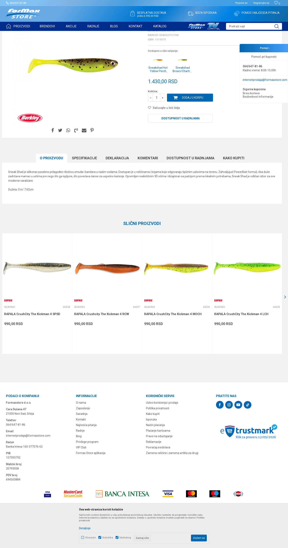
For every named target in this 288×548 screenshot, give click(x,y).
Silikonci (55, 33)
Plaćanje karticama (158, 461)
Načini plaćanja (155, 456)
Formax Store (13, 33)
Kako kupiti (233, 189)
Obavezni (90, 537)
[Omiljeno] (277, 3)
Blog (79, 467)
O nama (81, 433)
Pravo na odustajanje (159, 467)
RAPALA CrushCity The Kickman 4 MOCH (173, 345)
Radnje (80, 461)
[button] (254, 26)
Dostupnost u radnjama (180, 149)
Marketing (125, 537)
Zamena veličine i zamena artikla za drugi (172, 484)
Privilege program (87, 472)
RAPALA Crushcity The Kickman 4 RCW (101, 345)
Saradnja (81, 444)
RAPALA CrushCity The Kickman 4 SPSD (32, 345)
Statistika (107, 537)
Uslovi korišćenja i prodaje (162, 433)
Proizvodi (29, 33)
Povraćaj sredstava (158, 478)
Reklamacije (153, 472)
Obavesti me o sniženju (261, 110)
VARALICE (42, 33)
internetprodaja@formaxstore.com (265, 79)
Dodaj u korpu (192, 128)
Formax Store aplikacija (90, 484)
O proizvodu (51, 189)
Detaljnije (85, 528)
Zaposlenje (83, 439)
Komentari (148, 189)
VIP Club (81, 478)
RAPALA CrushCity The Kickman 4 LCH (241, 345)
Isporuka (151, 450)
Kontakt (81, 450)
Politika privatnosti (157, 439)
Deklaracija (117, 189)
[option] (37, 324)
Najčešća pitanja (86, 456)
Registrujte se (261, 2)
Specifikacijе (84, 189)
